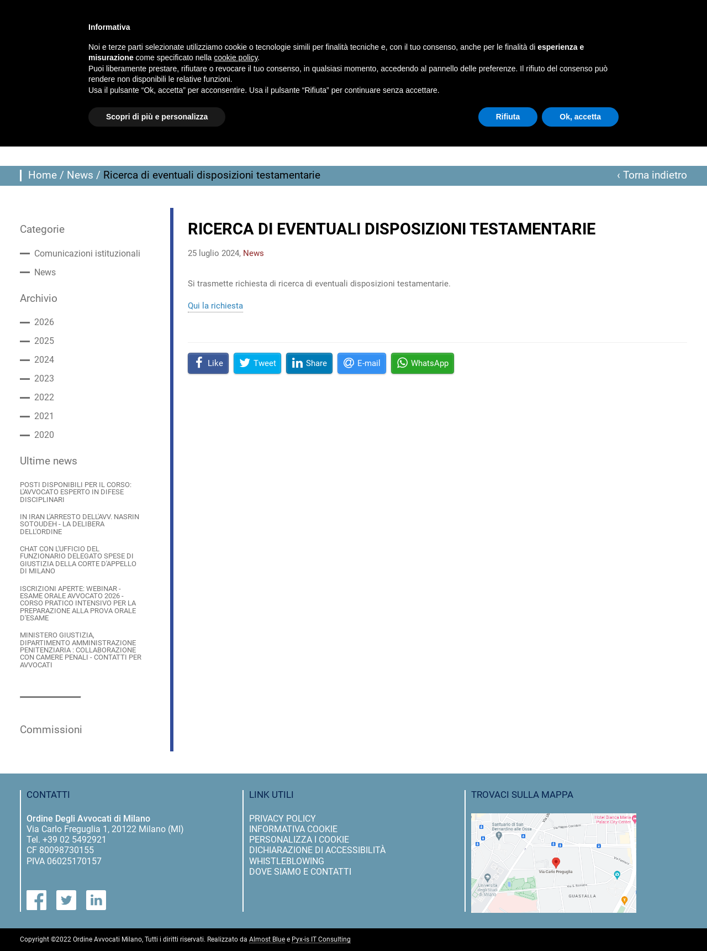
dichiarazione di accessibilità (317, 850)
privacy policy (282, 818)
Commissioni (51, 730)
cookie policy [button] (235, 57)
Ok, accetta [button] (580, 116)
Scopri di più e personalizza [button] (157, 116)
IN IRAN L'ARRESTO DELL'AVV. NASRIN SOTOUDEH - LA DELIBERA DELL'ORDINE (79, 524)
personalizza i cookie (299, 839)
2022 (44, 397)
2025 (44, 341)
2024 (44, 360)
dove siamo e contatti (300, 871)
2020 (44, 435)
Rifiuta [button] (508, 116)
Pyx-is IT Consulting (321, 939)
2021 (44, 416)
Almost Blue (267, 939)
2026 (44, 322)
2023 (44, 378)
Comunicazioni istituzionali (87, 253)
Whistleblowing (286, 861)
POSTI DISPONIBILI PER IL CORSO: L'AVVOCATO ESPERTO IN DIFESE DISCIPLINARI (75, 492)
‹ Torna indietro (652, 175)
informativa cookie (293, 829)
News (80, 175)
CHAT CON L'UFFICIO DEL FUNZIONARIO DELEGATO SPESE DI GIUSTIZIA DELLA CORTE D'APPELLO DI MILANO (78, 559)
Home (42, 175)
